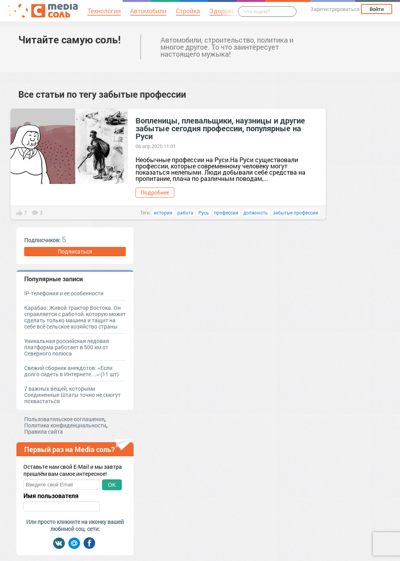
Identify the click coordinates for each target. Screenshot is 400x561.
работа (185, 212)
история (163, 212)
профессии (226, 212)
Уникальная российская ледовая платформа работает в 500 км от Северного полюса (66, 347)
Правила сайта (43, 431)
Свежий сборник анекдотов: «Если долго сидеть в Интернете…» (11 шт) (71, 371)
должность (255, 212)
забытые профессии (295, 212)
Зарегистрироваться (334, 9)
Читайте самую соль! (69, 39)
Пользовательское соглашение (64, 419)
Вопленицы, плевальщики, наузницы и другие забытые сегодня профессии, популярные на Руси (220, 128)
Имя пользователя (51, 495)
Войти (377, 9)
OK (112, 485)
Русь (203, 212)
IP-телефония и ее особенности (64, 293)
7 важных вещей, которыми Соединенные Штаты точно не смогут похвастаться (72, 395)
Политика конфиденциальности (65, 425)
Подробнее (155, 192)
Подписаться (75, 251)
